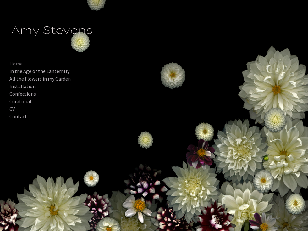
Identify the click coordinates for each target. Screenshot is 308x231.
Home (16, 63)
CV (12, 109)
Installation (22, 86)
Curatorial (20, 101)
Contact (18, 116)
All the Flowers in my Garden (40, 79)
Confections (22, 94)
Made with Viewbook (288, 227)
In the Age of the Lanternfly (39, 71)
